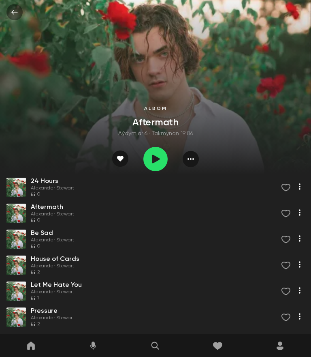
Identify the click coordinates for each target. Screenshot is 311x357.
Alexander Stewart (52, 188)
